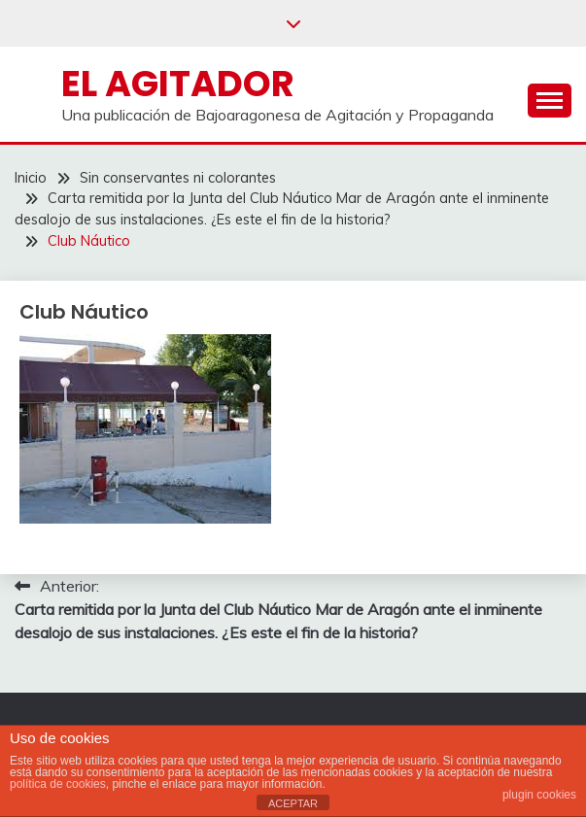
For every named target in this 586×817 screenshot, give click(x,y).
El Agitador (177, 83)
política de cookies (58, 784)
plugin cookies (539, 794)
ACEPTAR (293, 803)
